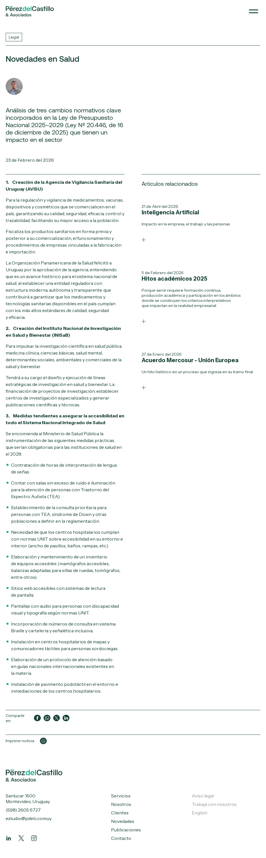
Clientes (120, 813)
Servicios (121, 796)
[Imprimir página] (43, 741)
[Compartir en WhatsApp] (47, 718)
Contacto (121, 838)
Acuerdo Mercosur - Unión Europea (190, 360)
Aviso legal (203, 796)
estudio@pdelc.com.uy (29, 818)
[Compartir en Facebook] (37, 718)
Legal (14, 37)
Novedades (122, 821)
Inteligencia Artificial (170, 212)
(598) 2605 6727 (23, 810)
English (199, 813)
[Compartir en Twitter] (56, 718)
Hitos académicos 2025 (174, 278)
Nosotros (121, 804)
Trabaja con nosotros (214, 804)
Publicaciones (126, 830)
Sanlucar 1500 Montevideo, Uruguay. (28, 798)
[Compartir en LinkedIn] (66, 718)
